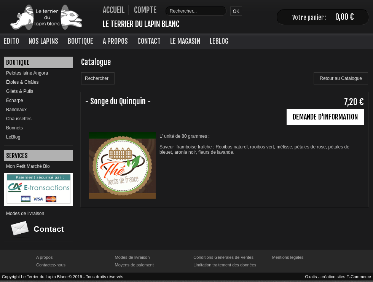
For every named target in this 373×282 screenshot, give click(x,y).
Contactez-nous (50, 265)
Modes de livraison (25, 213)
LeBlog (219, 41)
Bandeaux (16, 109)
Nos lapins (43, 41)
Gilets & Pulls (19, 91)
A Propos (115, 41)
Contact (149, 41)
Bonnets (14, 128)
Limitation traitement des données (224, 265)
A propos (44, 257)
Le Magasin (185, 41)
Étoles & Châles (22, 82)
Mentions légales (288, 257)
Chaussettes (19, 118)
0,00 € (344, 17)
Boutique (80, 41)
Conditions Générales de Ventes (223, 257)
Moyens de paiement (134, 265)
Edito (11, 41)
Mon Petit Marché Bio (28, 166)
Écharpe (14, 100)
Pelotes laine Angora (27, 73)
